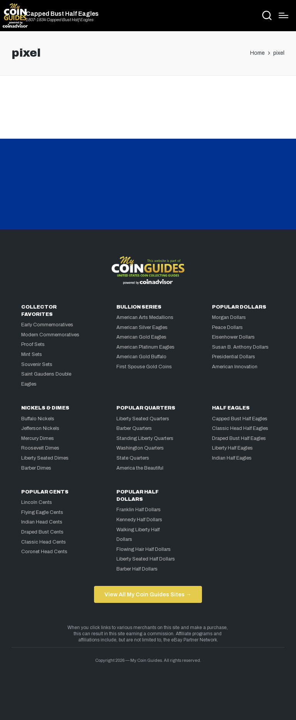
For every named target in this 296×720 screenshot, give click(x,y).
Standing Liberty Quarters (144, 438)
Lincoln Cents (36, 502)
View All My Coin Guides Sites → (147, 594)
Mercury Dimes (37, 438)
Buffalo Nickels (37, 418)
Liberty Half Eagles (232, 448)
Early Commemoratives (47, 324)
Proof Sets (33, 344)
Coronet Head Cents (44, 551)
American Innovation (234, 366)
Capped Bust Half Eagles (62, 14)
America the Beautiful (139, 468)
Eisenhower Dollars (233, 337)
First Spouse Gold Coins (144, 366)
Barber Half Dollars (137, 569)
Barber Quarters (134, 428)
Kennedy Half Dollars (139, 519)
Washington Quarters (140, 448)
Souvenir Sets (36, 364)
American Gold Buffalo (141, 356)
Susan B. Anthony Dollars (240, 347)
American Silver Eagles (142, 327)
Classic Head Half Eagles (240, 428)
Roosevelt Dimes (40, 448)
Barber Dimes (36, 468)
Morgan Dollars (229, 317)
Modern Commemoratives (50, 334)
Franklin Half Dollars (138, 509)
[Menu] (283, 15)
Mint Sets (31, 354)
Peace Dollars (227, 327)
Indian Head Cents (41, 522)
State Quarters (132, 458)
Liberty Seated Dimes (45, 458)
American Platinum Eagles (145, 347)
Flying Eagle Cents (42, 512)
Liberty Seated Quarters (142, 418)
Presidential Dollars (233, 356)
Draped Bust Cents (42, 532)
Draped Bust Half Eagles (239, 438)
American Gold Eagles (141, 337)
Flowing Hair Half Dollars (143, 549)
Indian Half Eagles (232, 458)
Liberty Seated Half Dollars (145, 559)
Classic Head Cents (43, 542)
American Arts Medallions (144, 317)
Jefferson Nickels (40, 428)
